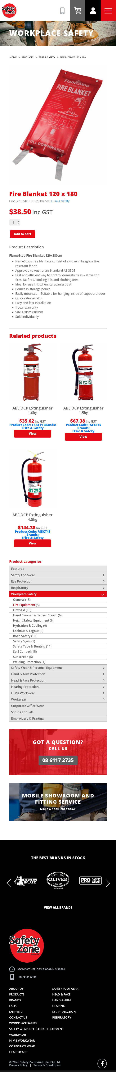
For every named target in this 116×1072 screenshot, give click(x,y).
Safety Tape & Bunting (29, 646)
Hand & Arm (61, 1000)
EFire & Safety (60, 201)
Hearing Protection (25, 687)
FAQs (12, 1006)
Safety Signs (22, 641)
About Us (16, 988)
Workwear (18, 699)
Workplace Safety (24, 594)
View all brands (58, 907)
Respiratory (19, 588)
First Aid (19, 610)
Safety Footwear (23, 575)
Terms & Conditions (46, 1065)
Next (106, 883)
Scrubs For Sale (22, 712)
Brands (15, 1000)
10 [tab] (81, 899)
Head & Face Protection (28, 680)
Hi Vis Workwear (23, 693)
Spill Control (22, 651)
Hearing (58, 1006)
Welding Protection (27, 662)
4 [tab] (46, 899)
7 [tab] (64, 899)
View (33, 433)
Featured (17, 569)
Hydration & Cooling (27, 625)
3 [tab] (41, 899)
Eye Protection (21, 581)
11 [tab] (87, 899)
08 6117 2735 (58, 760)
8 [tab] (69, 899)
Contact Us (18, 1017)
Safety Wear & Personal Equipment (36, 668)
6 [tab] (58, 899)
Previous (11, 883)
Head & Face (61, 994)
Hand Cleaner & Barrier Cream (35, 615)
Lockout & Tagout (26, 631)
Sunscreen (20, 657)
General (19, 600)
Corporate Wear (22, 1046)
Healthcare (18, 1052)
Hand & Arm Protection (28, 674)
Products (16, 994)
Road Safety (21, 636)
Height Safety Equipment (31, 620)
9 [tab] (75, 899)
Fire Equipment (24, 605)
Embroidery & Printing (27, 718)
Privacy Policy (18, 1065)
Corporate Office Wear (27, 706)
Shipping (16, 1012)
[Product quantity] (14, 222)
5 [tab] (52, 899)
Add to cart (22, 234)
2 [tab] (35, 899)
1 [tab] (29, 899)
